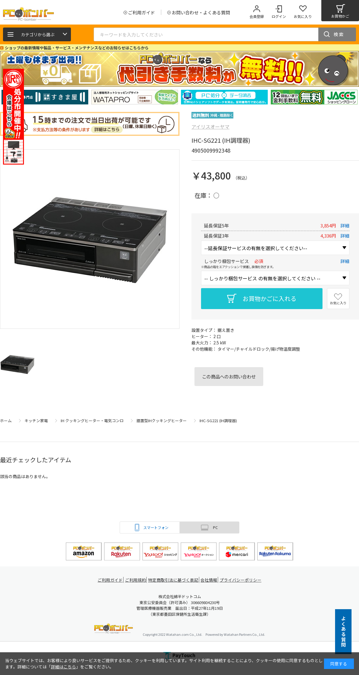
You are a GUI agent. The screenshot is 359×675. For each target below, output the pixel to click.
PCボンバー (113, 629)
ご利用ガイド (109, 580)
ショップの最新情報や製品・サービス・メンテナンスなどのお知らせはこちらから (77, 48)
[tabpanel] (44, 97)
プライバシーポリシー (242, 580)
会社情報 (210, 580)
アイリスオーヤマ (210, 126)
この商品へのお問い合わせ (229, 376)
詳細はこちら (63, 667)
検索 (339, 34)
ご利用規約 (136, 580)
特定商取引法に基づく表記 (174, 580)
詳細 (344, 225)
